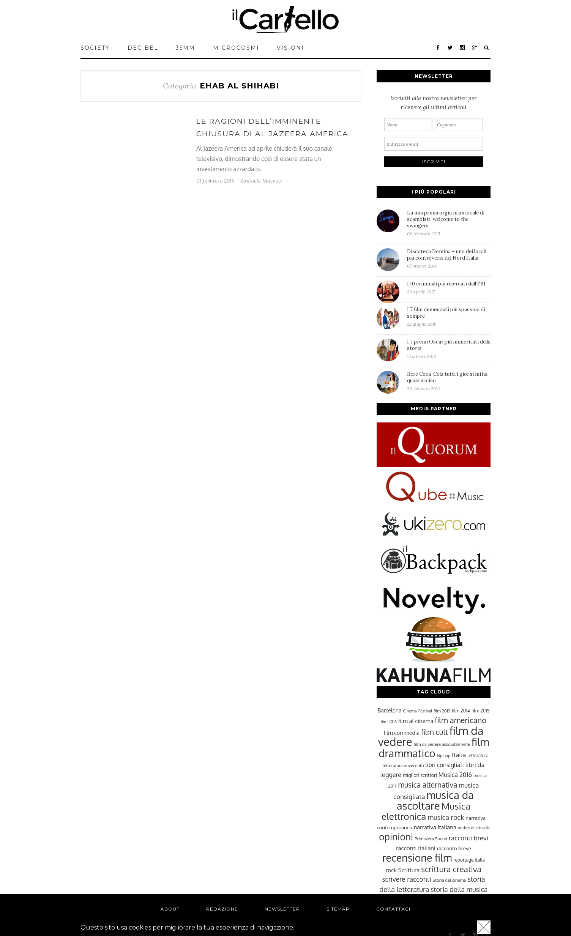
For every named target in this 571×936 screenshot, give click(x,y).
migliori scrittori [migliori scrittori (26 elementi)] (420, 775)
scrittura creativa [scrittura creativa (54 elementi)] (451, 869)
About (170, 909)
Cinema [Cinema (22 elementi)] (410, 711)
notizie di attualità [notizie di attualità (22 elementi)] (474, 827)
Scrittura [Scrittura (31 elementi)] (409, 870)
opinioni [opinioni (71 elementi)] (396, 837)
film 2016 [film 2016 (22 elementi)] (389, 721)
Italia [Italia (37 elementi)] (459, 755)
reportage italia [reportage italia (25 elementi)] (469, 860)
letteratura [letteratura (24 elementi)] (477, 755)
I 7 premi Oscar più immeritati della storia (449, 349)
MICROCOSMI (236, 47)
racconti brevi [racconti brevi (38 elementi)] (468, 838)
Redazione (222, 909)
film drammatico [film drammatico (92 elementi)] (434, 747)
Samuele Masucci (261, 180)
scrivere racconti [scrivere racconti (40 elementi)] (406, 879)
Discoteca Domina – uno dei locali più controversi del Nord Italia (449, 258)
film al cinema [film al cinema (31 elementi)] (415, 720)
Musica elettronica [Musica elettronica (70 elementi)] (426, 811)
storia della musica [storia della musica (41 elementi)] (459, 889)
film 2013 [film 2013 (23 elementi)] (442, 711)
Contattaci (393, 909)
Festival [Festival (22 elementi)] (425, 711)
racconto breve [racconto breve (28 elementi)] (454, 848)
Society (95, 47)
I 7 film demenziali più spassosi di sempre (449, 316)
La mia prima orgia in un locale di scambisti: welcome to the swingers (449, 223)
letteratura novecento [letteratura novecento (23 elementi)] (403, 765)
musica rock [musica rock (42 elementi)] (445, 817)
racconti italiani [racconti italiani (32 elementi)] (415, 848)
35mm (185, 47)
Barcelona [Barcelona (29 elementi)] (389, 710)
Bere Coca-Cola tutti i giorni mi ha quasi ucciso (449, 381)
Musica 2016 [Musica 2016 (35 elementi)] (455, 774)
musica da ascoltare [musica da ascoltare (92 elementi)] (435, 800)
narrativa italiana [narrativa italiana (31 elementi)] (435, 827)
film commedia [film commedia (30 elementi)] (402, 732)
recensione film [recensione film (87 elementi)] (417, 857)
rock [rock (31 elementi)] (391, 870)
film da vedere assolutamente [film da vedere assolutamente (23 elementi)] (442, 744)
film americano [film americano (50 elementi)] (460, 720)
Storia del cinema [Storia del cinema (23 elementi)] (449, 880)
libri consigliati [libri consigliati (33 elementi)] (444, 765)
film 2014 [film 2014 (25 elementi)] (461, 711)
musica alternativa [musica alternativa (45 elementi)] (427, 784)
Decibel (143, 47)
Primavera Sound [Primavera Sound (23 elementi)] (431, 838)
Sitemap (338, 909)
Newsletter (282, 909)
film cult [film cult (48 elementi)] (434, 732)
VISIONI (290, 47)
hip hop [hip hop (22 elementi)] (444, 755)
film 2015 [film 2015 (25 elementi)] (481, 711)
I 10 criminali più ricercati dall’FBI (449, 287)
